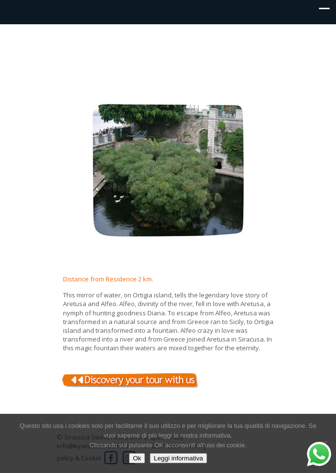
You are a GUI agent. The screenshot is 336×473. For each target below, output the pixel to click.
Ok (137, 458)
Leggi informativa (178, 458)
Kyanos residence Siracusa (168, 46)
